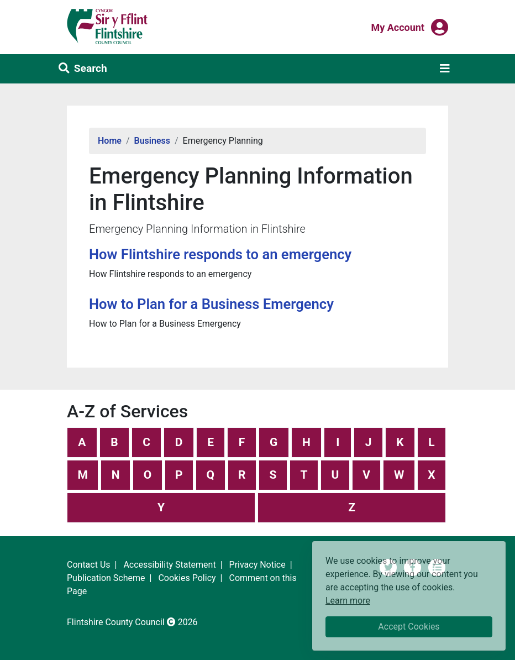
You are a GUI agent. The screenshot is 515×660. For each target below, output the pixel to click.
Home (110, 140)
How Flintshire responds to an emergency (220, 254)
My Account (397, 26)
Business (152, 140)
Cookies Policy (187, 578)
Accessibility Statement (169, 564)
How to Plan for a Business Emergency (211, 304)
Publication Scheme (106, 578)
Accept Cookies (408, 626)
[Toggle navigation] (444, 68)
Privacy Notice (257, 564)
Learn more (347, 600)
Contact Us (89, 564)
